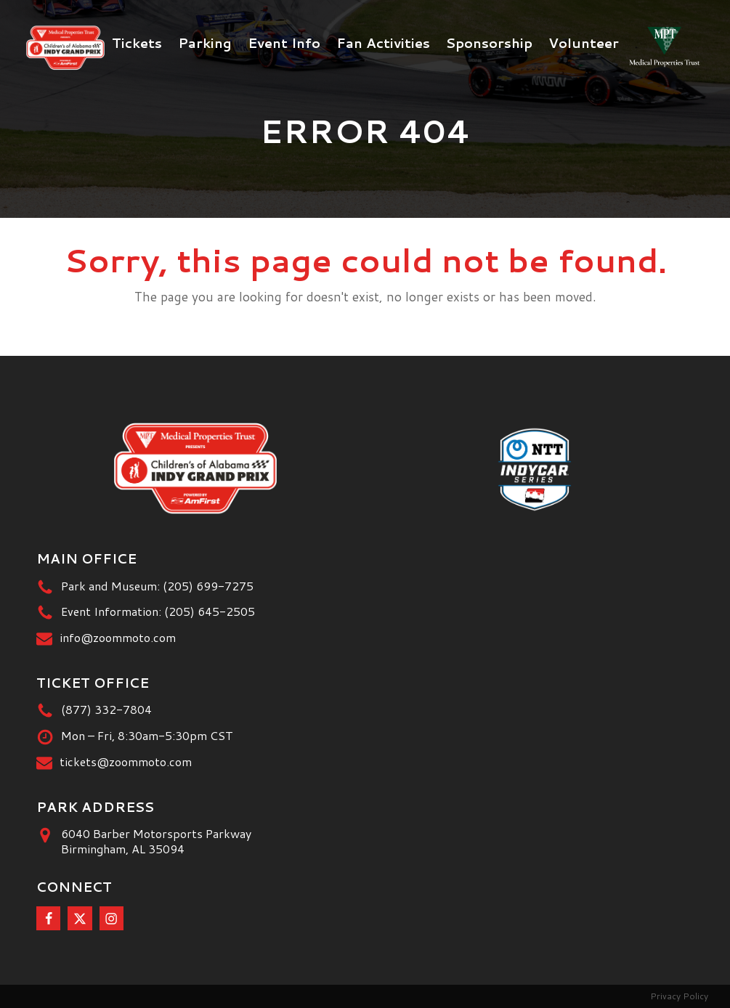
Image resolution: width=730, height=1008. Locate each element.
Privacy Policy (679, 996)
